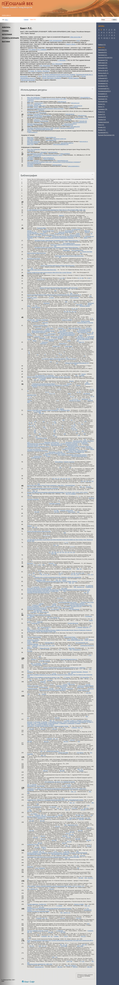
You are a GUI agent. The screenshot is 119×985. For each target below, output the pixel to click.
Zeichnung (38, 328)
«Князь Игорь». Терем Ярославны (78, 450)
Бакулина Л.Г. (102, 50)
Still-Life (54, 605)
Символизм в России (33, 844)
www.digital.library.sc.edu (81, 118)
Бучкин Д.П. (102, 127)
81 (72, 308)
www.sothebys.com (51, 140)
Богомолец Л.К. (103, 86)
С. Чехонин (79, 627)
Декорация (46, 303)
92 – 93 (47, 574)
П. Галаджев (37, 663)
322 (73, 311)
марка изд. (86, 627)
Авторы (29, 130)
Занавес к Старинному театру (70, 449)
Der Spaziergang (82, 332)
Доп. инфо (64, 588)
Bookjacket (30, 866)
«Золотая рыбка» (77, 441)
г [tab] (106, 30)
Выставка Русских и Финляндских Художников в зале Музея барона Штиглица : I (57, 247)
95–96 (54, 564)
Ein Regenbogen (69, 230)
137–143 (41, 907)
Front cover (72, 818)
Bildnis (45, 232)
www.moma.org (78, 105)
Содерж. (29, 907)
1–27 (39, 564)
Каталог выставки (63, 752)
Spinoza (29, 230)
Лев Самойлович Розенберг (35, 153)
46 (50, 393)
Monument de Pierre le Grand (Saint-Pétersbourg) (52, 690)
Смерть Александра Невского (57, 359)
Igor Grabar (74, 638)
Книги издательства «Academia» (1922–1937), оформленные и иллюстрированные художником (53, 162)
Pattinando (45, 322)
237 (35, 421)
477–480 (74, 808)
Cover (68, 640)
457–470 (62, 918)
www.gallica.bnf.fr (75, 126)
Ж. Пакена (38, 71)
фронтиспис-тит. (31, 786)
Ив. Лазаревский (40, 375)
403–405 (78, 815)
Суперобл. (33, 612)
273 (74, 428)
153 (57, 363)
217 (30, 435)
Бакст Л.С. (101, 47)
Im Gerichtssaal (76, 229)
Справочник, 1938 (40, 580)
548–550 (89, 967)
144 (51, 361)
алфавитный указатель (52, 751)
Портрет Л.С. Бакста (75, 400)
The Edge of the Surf (76, 606)
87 (29, 428)
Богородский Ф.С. (103, 88)
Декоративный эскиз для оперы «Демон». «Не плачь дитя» (43, 443)
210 (82, 424)
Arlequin (41, 603)
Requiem (47, 329)
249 (56, 436)
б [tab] (101, 30)
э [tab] (109, 38)
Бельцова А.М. (103, 68)
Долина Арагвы (36, 307)
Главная (26, 19)
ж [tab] (114, 30)
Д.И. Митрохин (55, 609)
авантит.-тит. (67, 912)
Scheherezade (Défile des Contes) (67, 602)
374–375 (69, 841)
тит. (45, 815)
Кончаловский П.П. (46, 627)
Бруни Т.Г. (101, 106)
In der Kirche (90, 336)
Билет (69, 786)
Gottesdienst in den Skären (34, 236)
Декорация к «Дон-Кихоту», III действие (76, 442)
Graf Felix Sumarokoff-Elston (66, 335)
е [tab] (111, 30)
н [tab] (111, 33)
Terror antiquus (59, 461)
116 (56, 478)
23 (61, 354)
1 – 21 (66, 542)
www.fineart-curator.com (59, 138)
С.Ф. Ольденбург (84, 677)
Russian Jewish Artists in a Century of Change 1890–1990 (42, 816)
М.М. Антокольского (55, 40)
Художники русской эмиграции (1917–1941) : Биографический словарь (63, 800)
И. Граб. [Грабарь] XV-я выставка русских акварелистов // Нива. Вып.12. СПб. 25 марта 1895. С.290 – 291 (56, 210)
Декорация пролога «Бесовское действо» (79, 446)
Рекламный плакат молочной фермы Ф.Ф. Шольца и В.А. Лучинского (50, 385)
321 (70, 311)
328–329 (64, 836)
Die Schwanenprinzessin (85, 329)
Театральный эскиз (70, 448)
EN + (6, 19)
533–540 (83, 809)
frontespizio (45, 320)
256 (85, 421)
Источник (81, 375)
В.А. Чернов (53, 617)
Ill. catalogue (89, 585)
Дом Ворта (45, 71)
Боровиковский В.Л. (104, 91)
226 (90, 481)
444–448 (64, 843)
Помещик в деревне (54, 503)
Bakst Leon (30, 137)
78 (34, 427)
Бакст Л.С (81, 342)
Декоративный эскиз (56, 445)
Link (28, 239)
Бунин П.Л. (101, 114)
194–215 (83, 936)
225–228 (31, 729)
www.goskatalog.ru (85, 97)
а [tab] (98, 30)
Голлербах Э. (31, 677)
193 (79, 435)
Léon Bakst (30, 125)
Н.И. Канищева (64, 854)
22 (37, 354)
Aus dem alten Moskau (83, 339)
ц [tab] (99, 38)
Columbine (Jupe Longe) (87, 602)
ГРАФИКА (5, 31)
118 (61, 478)
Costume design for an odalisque (42, 115)
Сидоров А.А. (31, 726)
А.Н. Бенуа (32, 49)
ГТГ (43, 74)
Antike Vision (49, 328)
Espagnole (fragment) (61, 686)
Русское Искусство (73, 623)
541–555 (29, 811)
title (55, 553)
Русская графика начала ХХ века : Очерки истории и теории (51, 726)
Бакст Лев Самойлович (33, 97)
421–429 (56, 512)
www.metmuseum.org (67, 125)
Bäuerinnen (42, 338)
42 (90, 389)
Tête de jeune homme (67, 688)
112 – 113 (76, 574)
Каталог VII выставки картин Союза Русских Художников (42, 488)
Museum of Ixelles (79, 904)
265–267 (42, 820)
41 (84, 356)
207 (30, 425)
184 (40, 434)
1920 (29, 724)
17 (49, 535)
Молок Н (43, 847)
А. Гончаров (38, 724)
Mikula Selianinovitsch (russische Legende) (43, 331)
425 (92, 815)
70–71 (39, 570)
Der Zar (65, 329)
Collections (37, 119)
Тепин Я (29, 642)
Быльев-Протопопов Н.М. (106, 135)
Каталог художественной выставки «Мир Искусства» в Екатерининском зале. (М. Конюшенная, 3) (54, 295)
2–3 (35, 564)
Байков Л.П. (102, 44)
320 (67, 311)
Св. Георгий (45, 359)
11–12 (54, 673)
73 (62, 425)
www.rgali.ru (37, 104)
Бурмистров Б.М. (103, 122)
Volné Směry (30, 129)
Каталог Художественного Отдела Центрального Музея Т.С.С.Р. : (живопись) (64, 667)
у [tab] (109, 35)
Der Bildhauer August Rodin (67, 333)
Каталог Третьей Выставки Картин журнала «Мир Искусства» (57, 265)
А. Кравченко (62, 723)
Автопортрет (85, 399)
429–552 (57, 718)
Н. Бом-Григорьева (53, 723)
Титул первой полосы (69, 243)
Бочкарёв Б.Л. (102, 94)
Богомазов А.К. (103, 83)
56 (63, 278)
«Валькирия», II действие (55, 452)
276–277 (68, 833)
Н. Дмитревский (81, 722)
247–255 (69, 819)
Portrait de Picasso (37, 665)
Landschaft (37, 336)
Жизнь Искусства (44, 648)
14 (43, 535)
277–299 (56, 510)
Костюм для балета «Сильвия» (69, 443)
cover (52, 553)
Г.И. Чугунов (52, 807)
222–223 (31, 830)
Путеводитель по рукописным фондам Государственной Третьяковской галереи (49, 908)
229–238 (43, 729)
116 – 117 (90, 574)
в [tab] (104, 30)
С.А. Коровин (42, 378)
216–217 (57, 826)
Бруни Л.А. (101, 104)
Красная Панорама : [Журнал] (79, 672)
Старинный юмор (35, 457)
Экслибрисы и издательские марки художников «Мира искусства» (45, 108)
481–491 (86, 808)
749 (77, 851)
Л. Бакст (65, 722)
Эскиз (69, 393)
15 (45, 535)
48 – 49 (75, 573)
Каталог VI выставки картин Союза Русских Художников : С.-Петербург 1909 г (48, 410)
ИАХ (78, 40)
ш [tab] (104, 38)
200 (36, 436)
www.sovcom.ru (83, 141)
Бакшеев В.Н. (102, 52)
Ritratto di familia (85, 321)
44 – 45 (79, 392)
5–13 (55, 851)
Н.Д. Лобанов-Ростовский (68, 782)
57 (78, 278)
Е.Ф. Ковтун (80, 752)
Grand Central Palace (69, 637)
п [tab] (99, 35)
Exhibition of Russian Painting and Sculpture (39, 615)
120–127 (51, 889)
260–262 (81, 819)
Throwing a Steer (36, 605)
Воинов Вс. (30, 563)
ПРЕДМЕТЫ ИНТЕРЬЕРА (10, 38)
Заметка (61, 215)
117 (72, 425)
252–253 (80, 830)
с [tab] (104, 35)
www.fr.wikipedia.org (48, 158)
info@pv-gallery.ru (6, 15)
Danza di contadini (67, 320)
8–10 (90, 655)
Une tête (51, 688)
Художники (30, 166)
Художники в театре (41, 438)
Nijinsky (36, 107)
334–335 (35, 837)
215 (32, 425)
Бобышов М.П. (103, 78)
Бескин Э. (34, 659)
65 (66, 357)
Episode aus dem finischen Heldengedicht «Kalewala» (66, 236)
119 (64, 478)
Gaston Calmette (74, 297)
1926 (32, 724)
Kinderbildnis (46, 335)
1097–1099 (80, 946)
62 (42, 279)
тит (74, 301)
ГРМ (39, 76)
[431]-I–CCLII (71, 512)
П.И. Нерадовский (74, 609)
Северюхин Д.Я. (31, 788)
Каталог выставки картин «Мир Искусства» (39, 531)
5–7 (45, 683)
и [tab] (101, 33)
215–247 (72, 740)
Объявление (66, 250)
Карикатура (45, 342)
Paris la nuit (63, 687)
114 (68, 552)
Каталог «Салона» (69, 461)
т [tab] (106, 35)
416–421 (65, 741)
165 (83, 431)
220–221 (89, 827)
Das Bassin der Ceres (48, 230)
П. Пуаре (31, 71)
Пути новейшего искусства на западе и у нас (47, 677)
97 (45, 428)
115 (53, 478)
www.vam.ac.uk (62, 101)
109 (55, 552)
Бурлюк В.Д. (102, 117)
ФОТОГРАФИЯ (7, 34)
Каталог (84, 374)
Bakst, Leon (30, 101)
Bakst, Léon (30, 144)
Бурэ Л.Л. (101, 125)
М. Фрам (89, 722)
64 (89, 278)
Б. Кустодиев (36, 722)
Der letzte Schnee (59, 233)
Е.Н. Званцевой (57, 64)
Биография (44, 152)
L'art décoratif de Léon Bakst (34, 117)
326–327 (42, 836)
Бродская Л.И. (102, 99)
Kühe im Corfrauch (75, 235)
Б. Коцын (47, 660)
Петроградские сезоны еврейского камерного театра (47, 155)
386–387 (40, 843)
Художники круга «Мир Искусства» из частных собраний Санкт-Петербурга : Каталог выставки (53, 857)
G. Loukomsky (35, 587)
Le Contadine (34, 321)
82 (74, 308)
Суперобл (49, 738)
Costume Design (38, 103)
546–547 (75, 967)
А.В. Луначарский (80, 642)
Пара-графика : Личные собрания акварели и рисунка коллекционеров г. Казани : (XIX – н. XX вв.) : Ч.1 (55, 886)
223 (82, 481)
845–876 (68, 569)
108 (52, 552)
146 (55, 423)
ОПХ (64, 591)
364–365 (54, 840)
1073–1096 (64, 946)
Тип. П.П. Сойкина (71, 493)
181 (77, 432)
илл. (82, 815)
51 (53, 424)
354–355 (43, 839)
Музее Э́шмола (74, 78)
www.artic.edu (68, 119)
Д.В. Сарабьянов (49, 782)
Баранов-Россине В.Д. (105, 57)
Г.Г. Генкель (67, 677)
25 (56, 356)
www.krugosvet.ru (53, 152)
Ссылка (64, 580)
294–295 (71, 834)
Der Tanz (80, 336)
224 (84, 481)
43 (92, 389)
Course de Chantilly (32, 688)
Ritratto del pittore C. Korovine (85, 322)
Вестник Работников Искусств (69, 659)
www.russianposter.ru (73, 166)
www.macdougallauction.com (61, 144)
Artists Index (30, 138)
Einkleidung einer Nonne (50, 339)
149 (35, 431)
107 (50, 552)
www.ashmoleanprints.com (80, 122)
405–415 (46, 741)
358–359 (77, 839)
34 (29, 423)
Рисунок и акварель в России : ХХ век (37, 930)
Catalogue (43, 681)
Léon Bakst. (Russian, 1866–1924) (36, 105)
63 (44, 279)
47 (58, 389)
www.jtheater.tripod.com (34, 156)
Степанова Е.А (77, 649)
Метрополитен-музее (28, 80)
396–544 (59, 967)
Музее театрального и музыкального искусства (57, 76)
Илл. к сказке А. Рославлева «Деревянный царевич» (72, 455)
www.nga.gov (42, 112)
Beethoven (91, 688)
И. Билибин (44, 722)
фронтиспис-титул (73, 825)
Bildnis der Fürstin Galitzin (65, 232)
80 (31, 423)
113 (66, 552)
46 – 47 (72, 396)
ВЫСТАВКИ (6, 41)
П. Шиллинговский (42, 723)
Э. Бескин (41, 660)
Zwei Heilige (62, 331)
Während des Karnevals (56, 336)
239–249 (54, 729)
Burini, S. (29, 940)
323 (75, 311)
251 (64, 729)
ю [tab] (112, 38)
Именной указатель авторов (35, 124)
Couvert (65, 684)
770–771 (31, 946)
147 (73, 429)
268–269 (72, 832)
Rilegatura (39, 320)
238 (43, 421)
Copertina (62, 510)
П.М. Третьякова (44, 65)
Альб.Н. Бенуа (70, 44)
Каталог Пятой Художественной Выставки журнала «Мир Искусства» (59, 288)
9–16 (68, 683)
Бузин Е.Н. (101, 112)
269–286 (29, 741)
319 (65, 311)
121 (35, 429)
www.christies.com (51, 137)
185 (65, 434)
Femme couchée (43, 687)
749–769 (84, 944)
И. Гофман (59, 905)
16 (47, 535)
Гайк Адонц (71, 648)
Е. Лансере (78, 720)
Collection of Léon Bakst (33, 114)
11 (59, 353)
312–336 (88, 692)
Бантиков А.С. (102, 55)
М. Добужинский (72, 722)
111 (60, 552)
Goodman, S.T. (42, 818)
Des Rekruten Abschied (48, 235)
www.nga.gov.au (70, 114)
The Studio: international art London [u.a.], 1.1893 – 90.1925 (43, 128)
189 (84, 434)
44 (27, 391)
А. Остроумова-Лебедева (55, 722)
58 (82, 278)
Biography (36, 160)
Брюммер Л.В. (102, 109)
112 (63, 552)
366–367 (88, 840)
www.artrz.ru (31, 151)
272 (75, 425)
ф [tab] (112, 35)
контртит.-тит (80, 587)
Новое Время (68, 346)
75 (29, 574)
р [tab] (101, 35)
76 (31, 574)
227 (93, 481)
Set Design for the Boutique (41, 121)
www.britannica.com (62, 160)
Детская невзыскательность (79, 456)
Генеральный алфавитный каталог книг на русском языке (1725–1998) (46, 98)
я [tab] (114, 38)
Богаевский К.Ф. (103, 81)
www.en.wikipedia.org (49, 159)
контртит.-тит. (34, 889)
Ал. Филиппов (50, 375)
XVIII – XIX (81, 573)
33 (34, 424)
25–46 (63, 786)
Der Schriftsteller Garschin (84, 331)
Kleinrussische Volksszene (39, 332)
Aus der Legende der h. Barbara (35, 233)
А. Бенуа (72, 720)
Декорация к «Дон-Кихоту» (51, 442)
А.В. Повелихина (36, 807)
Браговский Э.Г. (103, 96)
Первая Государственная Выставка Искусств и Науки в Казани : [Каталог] (57, 581)
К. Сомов (66, 720)
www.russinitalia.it (65, 153)
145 (55, 429)
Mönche (87, 232)
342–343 (68, 837)
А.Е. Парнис (34, 814)
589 (37, 804)
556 (40, 811)
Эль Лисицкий (41, 786)
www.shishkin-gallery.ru (67, 143)
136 (59, 360)
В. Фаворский (70, 723)
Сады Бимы (79, 304)
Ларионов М (43, 343)
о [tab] (114, 33)
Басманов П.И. (103, 60)
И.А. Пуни (68, 784)
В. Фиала (51, 724)
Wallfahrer (51, 340)
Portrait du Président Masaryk (85, 686)
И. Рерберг (78, 723)
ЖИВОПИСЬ (6, 27)
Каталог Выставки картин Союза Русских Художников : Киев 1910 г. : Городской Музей (51, 485)
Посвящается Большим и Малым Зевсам (43, 384)
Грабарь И (30, 672)
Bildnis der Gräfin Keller (75, 328)
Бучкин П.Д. (102, 130)
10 (29, 353)
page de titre (71, 684)
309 (35, 432)
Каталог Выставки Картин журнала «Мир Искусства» (41, 269)
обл (34, 573)
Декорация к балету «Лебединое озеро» (38, 446)
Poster (86, 640)
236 (76, 429)
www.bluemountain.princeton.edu (44, 129)
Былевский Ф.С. (103, 132)
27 (45, 354)
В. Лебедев (45, 724)
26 (60, 598)
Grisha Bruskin (80, 818)
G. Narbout (49, 587)
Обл (55, 246)
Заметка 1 (35, 641)
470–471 (78, 918)
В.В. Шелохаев (56, 854)
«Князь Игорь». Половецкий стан (75, 452)
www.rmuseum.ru (32, 132)
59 (38, 279)
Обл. (40, 413)
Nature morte (80, 687)
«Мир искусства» (75, 37)
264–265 (80, 878)
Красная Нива (49, 642)
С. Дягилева (61, 60)
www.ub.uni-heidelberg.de (67, 128)
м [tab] (109, 33)
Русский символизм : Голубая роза (36, 904)
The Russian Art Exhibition (34, 637)
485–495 (62, 770)
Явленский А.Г (63, 343)
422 (79, 741)
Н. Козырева (59, 930)
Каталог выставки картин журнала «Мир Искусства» (69, 256)
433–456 (37, 847)
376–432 (89, 846)
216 (30, 937)
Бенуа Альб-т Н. (103, 73)
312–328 (60, 815)
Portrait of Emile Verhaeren (77, 603)
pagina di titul (69, 510)
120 (66, 478)
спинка (62, 409)
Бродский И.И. (102, 101)
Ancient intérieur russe (83, 690)
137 (55, 421)
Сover (68, 961)
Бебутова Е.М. (102, 63)
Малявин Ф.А (56, 346)
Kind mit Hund (51, 333)
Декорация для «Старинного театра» (55, 453)
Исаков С (29, 648)
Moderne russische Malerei (40, 325)
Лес (36, 306)
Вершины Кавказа (85, 306)
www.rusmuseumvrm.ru (70, 124)
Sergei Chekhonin (75, 640)
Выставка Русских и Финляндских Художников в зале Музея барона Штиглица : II (57, 240)
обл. (38, 612)
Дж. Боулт (57, 782)
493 (30, 809)
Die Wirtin (60, 338)
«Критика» (87, 384)
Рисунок (69, 384)
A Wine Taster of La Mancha (65, 608)
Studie (78, 233)
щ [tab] (107, 38)
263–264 (31, 820)
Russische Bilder (41, 228)
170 (55, 432)
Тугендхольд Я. (35, 623)
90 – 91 (43, 574)
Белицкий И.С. (102, 65)
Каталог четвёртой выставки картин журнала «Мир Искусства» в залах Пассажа (49, 272)
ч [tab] (101, 38)
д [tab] (109, 30)
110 (58, 552)
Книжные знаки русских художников (37, 609)
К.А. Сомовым (41, 49)
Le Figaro (51, 297)
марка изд (40, 622)
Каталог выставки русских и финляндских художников (65, 244)
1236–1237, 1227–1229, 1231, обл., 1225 (43, 645)
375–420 (36, 512)
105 (44, 427)
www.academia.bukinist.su (34, 163)
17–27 (51, 684)
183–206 (50, 932)
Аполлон (51, 563)
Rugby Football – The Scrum (53, 606)
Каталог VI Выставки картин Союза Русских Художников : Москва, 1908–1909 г (48, 377)
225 (87, 481)
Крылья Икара (38, 456)
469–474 (45, 770)
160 (54, 431)
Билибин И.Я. (102, 75)
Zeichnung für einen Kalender (65, 332)
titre (39, 484)
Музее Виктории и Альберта (52, 78)
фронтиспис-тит (44, 612)
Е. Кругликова (86, 720)
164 (72, 428)
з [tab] (98, 33)
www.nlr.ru (31, 100)
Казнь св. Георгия (71, 359)
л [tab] (106, 33)
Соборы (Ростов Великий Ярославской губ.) (77, 363)
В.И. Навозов (72, 965)
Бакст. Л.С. (30, 104)
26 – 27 (61, 573)
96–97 (66, 936)
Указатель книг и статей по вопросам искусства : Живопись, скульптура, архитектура (57, 577)
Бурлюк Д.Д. (102, 119)
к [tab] (104, 33)
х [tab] (114, 35)
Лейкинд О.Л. (40, 788)
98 (62, 428)
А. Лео (34, 723)
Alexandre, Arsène (32, 297)
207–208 (62, 932)
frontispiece (42, 868)
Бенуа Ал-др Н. (103, 70)
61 (40, 279)
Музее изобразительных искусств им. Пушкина (60, 74)
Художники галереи (32, 143)
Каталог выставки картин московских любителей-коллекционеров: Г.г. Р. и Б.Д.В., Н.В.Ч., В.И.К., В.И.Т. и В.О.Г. (57, 492)
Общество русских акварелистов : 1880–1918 (39, 964)
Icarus (54, 603)
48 (60, 389)
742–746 (66, 851)
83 (76, 308)
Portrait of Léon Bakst (33, 111)
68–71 (44, 848)
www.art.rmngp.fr (57, 164)
